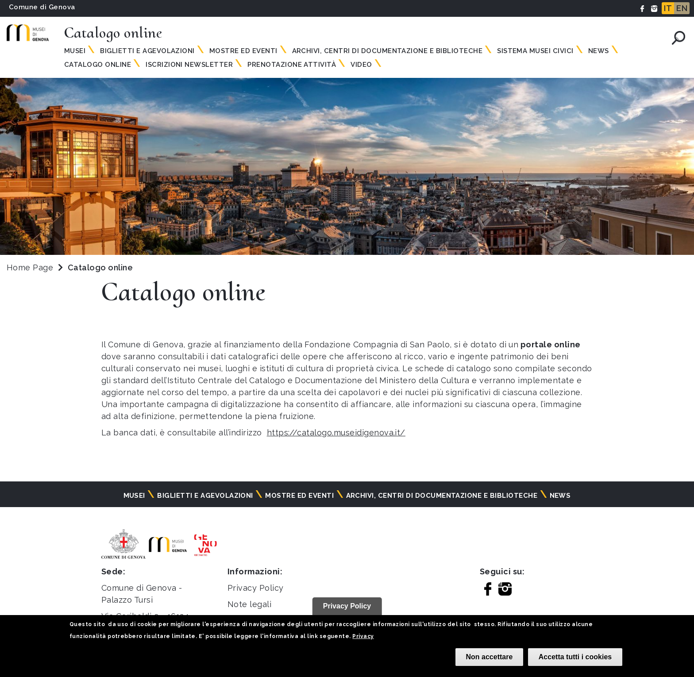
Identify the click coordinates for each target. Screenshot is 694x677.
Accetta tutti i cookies (575, 657)
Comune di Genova (42, 7)
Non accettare (489, 657)
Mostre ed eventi (243, 51)
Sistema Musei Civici (535, 51)
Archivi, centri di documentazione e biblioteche (387, 51)
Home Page (30, 267)
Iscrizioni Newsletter (189, 65)
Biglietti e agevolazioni (147, 51)
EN (681, 8)
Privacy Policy (255, 587)
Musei (74, 51)
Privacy (363, 636)
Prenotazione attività (291, 65)
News (598, 51)
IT (668, 8)
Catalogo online (97, 65)
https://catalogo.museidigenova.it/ (336, 432)
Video (361, 65)
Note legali (249, 604)
